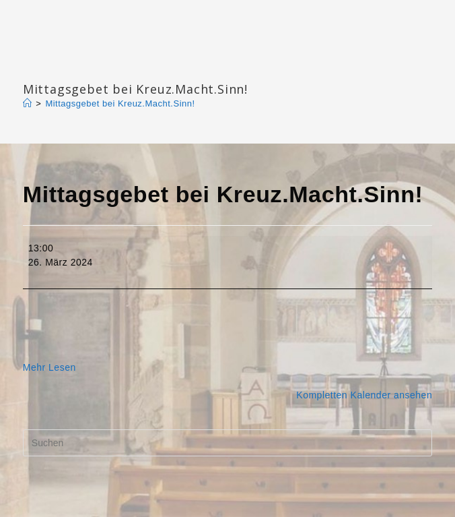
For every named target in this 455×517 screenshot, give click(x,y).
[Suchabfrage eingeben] (227, 442)
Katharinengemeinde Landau (138, 67)
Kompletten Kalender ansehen (364, 395)
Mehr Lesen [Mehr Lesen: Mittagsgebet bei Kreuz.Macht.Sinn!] (49, 367)
